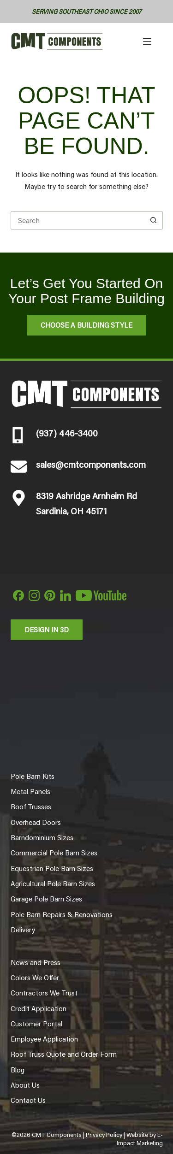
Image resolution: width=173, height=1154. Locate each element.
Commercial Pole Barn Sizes (54, 852)
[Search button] (153, 220)
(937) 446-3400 (67, 433)
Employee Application (44, 1038)
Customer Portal (36, 1023)
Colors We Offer (35, 977)
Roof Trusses (31, 806)
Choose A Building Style (86, 325)
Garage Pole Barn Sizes (46, 898)
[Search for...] (77, 220)
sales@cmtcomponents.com (91, 464)
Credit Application (38, 1008)
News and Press (35, 962)
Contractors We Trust (44, 992)
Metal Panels (30, 791)
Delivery (23, 929)
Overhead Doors (36, 822)
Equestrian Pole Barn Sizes (52, 868)
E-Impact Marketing (140, 1138)
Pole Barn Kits (32, 776)
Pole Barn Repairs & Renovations (62, 914)
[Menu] (147, 41)
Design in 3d (46, 629)
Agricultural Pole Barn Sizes (53, 883)
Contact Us (28, 1100)
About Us (25, 1084)
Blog (17, 1069)
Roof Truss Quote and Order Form (64, 1054)
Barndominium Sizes (42, 837)
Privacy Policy (104, 1134)
